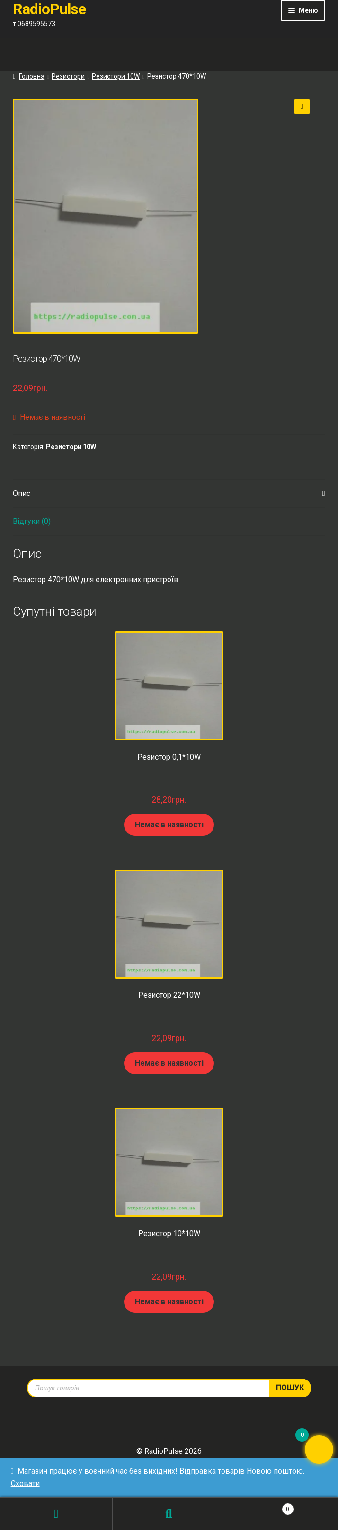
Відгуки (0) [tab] (32, 521)
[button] (302, 106)
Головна (31, 76)
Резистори (68, 76)
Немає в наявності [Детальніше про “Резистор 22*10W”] (169, 1063)
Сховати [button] (25, 1483)
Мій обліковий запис (56, 1514)
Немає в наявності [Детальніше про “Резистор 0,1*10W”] (169, 824)
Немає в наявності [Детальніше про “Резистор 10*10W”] (169, 1301)
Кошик (259, 1507)
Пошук (169, 1514)
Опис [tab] (21, 493)
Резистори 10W (116, 76)
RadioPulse (49, 9)
